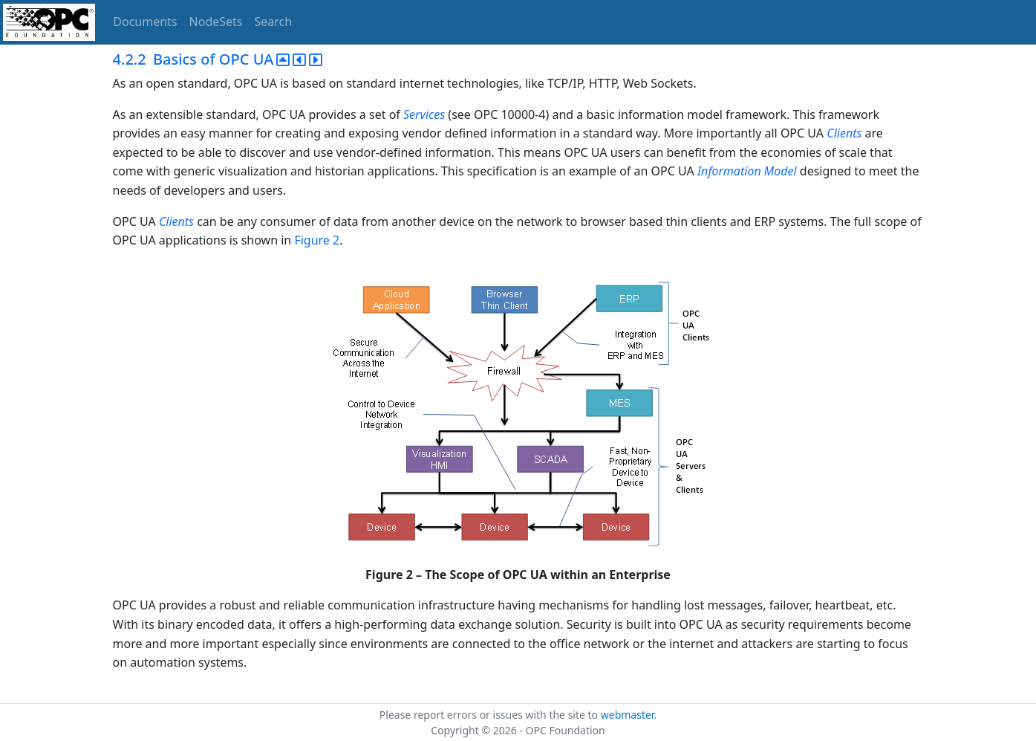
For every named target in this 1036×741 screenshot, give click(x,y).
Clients (844, 133)
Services (424, 114)
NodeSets (216, 21)
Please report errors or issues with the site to (490, 715)
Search (274, 21)
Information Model (747, 171)
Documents (145, 21)
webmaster (627, 715)
